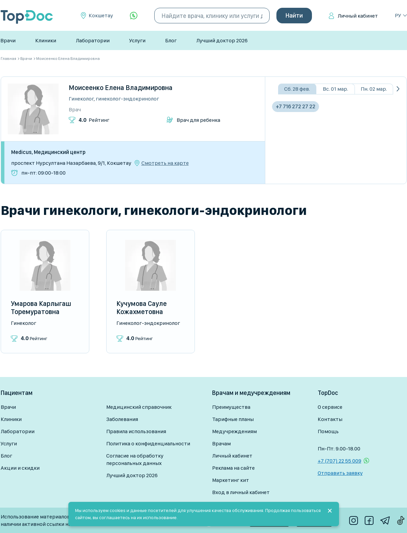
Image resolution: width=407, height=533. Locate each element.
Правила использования (136, 431)
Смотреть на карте (165, 163)
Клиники (45, 40)
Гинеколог (81, 98)
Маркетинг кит (230, 480)
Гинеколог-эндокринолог (127, 98)
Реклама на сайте (233, 468)
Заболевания (122, 419)
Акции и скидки (20, 468)
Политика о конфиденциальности (148, 443)
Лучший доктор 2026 (222, 40)
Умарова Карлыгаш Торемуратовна (41, 307)
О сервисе (330, 407)
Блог (171, 40)
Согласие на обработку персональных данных (134, 459)
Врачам (221, 443)
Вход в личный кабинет (241, 492)
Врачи (8, 40)
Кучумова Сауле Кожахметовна (141, 307)
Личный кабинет (358, 16)
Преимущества (231, 407)
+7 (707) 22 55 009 (339, 461)
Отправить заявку (340, 473)
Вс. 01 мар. (335, 89)
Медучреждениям (234, 431)
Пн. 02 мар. (374, 89)
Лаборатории (93, 40)
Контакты (330, 419)
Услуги (137, 40)
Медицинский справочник (139, 407)
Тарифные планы (233, 419)
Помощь (328, 431)
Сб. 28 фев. (297, 89)
